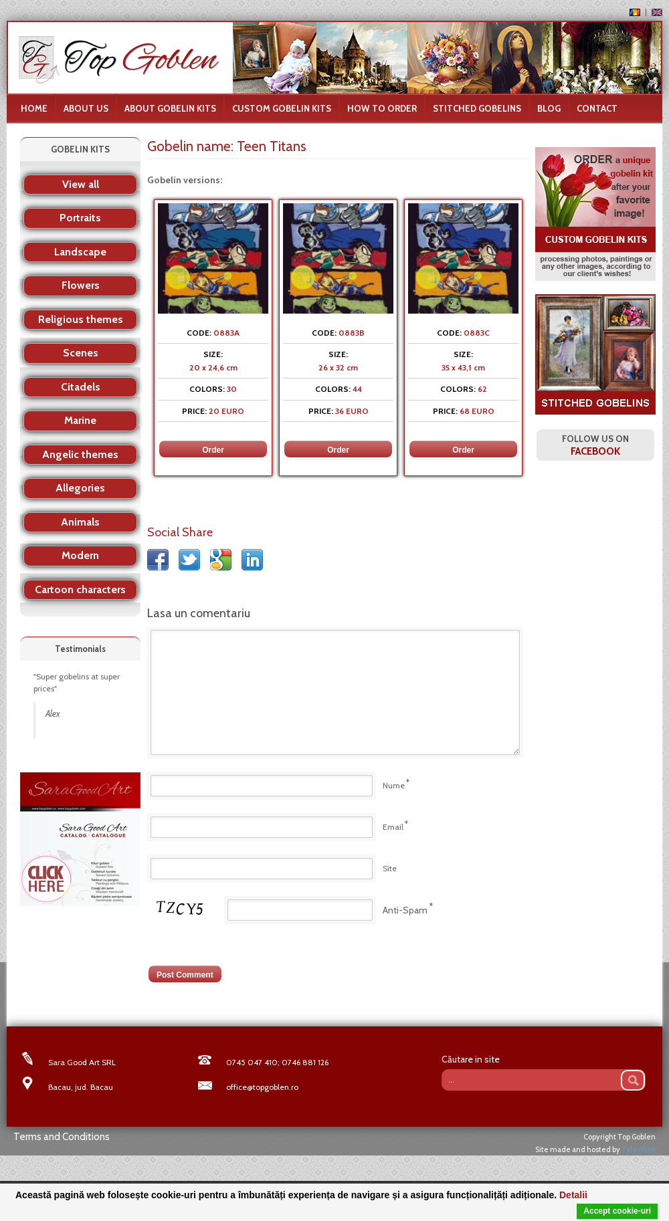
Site (390, 868)
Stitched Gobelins (477, 108)
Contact (597, 108)
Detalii (573, 1195)
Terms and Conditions (61, 1137)
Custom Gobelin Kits (281, 108)
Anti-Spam (405, 910)
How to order (382, 108)
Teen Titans (271, 146)
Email (393, 827)
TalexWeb (639, 1149)
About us (86, 108)
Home (34, 108)
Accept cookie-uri (617, 1211)
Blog (549, 108)
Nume (394, 785)
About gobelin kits (170, 108)
